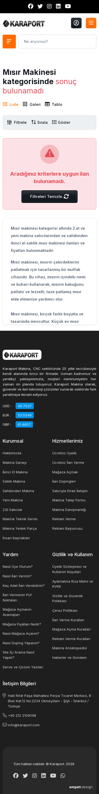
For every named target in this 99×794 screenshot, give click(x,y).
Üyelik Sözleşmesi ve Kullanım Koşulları (69, 569)
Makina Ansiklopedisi (69, 648)
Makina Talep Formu (69, 500)
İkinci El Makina (15, 472)
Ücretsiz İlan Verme (68, 462)
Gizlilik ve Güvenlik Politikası (67, 598)
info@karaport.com (24, 725)
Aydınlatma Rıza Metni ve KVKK (72, 584)
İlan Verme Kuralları (68, 620)
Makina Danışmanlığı (69, 509)
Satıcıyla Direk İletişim (70, 491)
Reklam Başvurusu (67, 528)
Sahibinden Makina (18, 491)
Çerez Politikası (64, 610)
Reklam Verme (64, 519)
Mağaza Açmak (65, 472)
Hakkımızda (12, 453)
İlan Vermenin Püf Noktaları (17, 597)
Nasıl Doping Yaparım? (21, 643)
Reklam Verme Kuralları (71, 639)
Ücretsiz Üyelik (64, 453)
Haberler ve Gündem (69, 657)
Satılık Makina (14, 481)
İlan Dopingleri (64, 481)
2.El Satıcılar (12, 509)
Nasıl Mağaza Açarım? (21, 633)
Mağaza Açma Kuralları (71, 629)
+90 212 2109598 (22, 715)
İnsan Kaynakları (16, 538)
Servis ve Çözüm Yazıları (23, 667)
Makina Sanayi (15, 462)
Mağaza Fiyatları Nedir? (22, 624)
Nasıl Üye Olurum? (18, 566)
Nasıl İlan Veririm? (17, 576)
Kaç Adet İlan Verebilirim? (24, 585)
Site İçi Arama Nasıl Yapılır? (18, 655)
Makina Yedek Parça (20, 528)
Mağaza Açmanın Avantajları (17, 612)
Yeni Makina (13, 500)
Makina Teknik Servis (20, 519)
